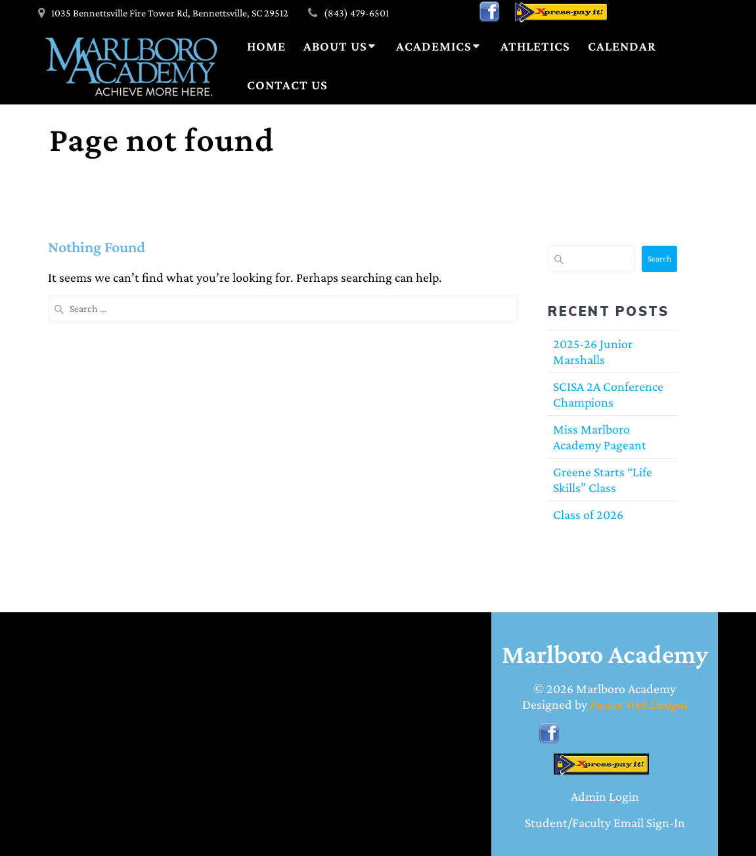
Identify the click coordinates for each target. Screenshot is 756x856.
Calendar (622, 46)
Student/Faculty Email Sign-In (605, 822)
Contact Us (287, 85)
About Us (335, 46)
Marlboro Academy (626, 688)
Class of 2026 (588, 514)
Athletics (535, 46)
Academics (434, 46)
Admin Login (605, 796)
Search (659, 258)
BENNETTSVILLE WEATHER (110, 688)
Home (266, 46)
